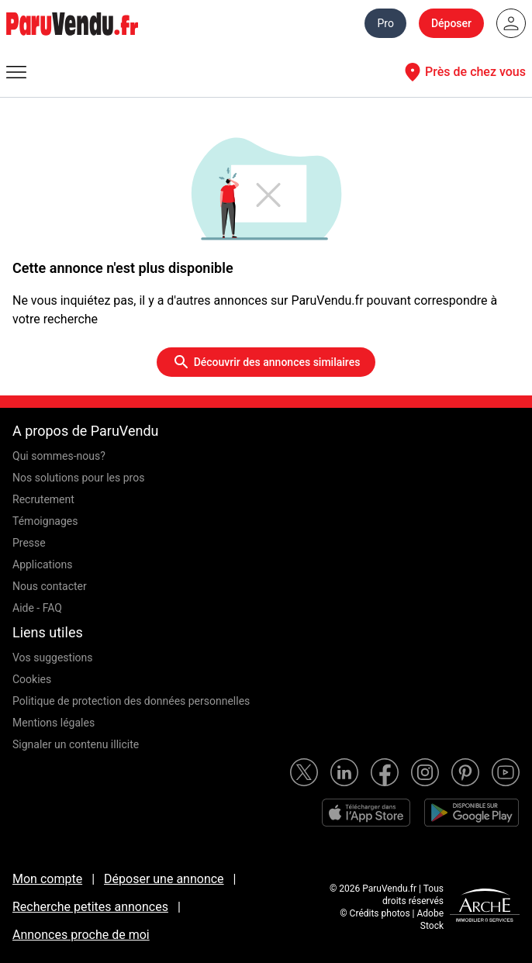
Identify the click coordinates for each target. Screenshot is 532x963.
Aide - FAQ (37, 608)
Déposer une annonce (164, 879)
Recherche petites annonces (90, 906)
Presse (29, 543)
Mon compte (47, 879)
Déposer (451, 23)
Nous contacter (49, 586)
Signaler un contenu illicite (75, 744)
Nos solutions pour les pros (78, 477)
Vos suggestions (52, 657)
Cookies (31, 679)
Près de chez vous (463, 72)
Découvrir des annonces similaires (266, 362)
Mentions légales (53, 722)
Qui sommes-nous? (58, 456)
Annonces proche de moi (81, 934)
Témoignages (45, 521)
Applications (42, 564)
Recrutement (43, 499)
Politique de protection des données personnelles (131, 701)
